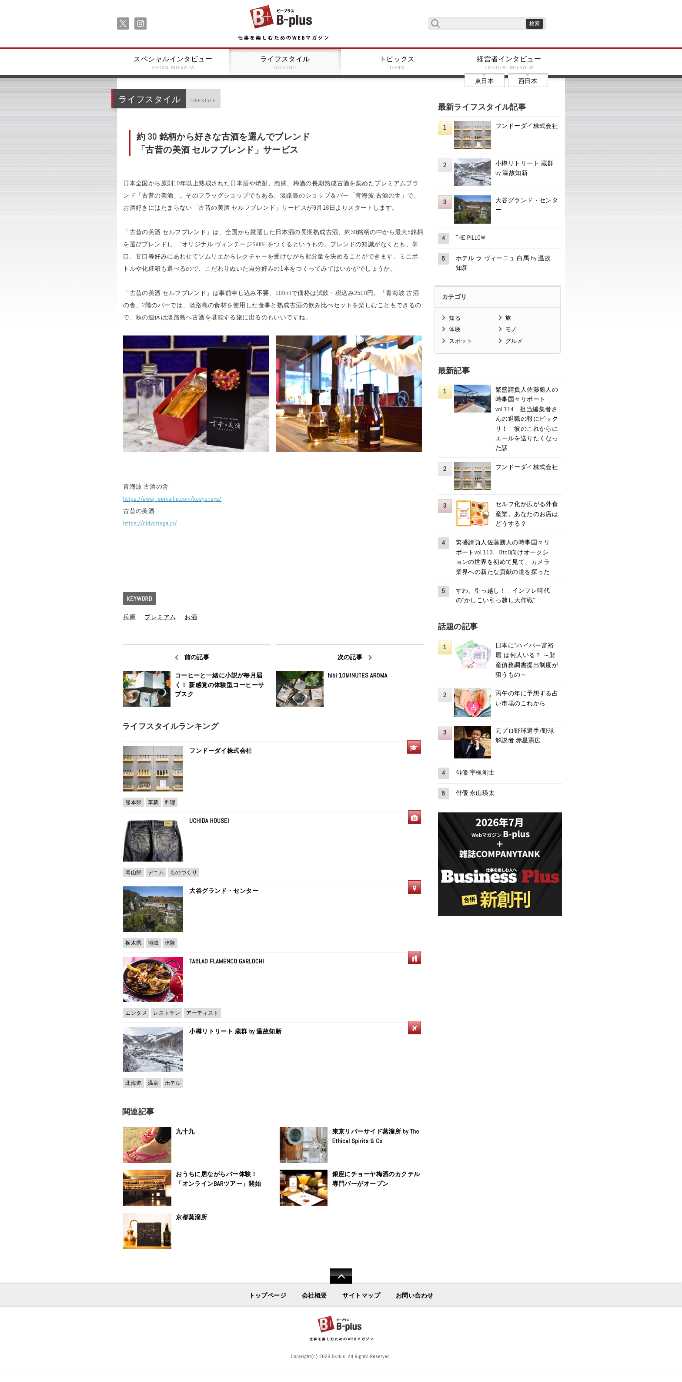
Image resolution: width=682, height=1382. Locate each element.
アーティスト (202, 1013)
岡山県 (133, 872)
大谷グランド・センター (223, 891)
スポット (460, 341)
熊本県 (133, 802)
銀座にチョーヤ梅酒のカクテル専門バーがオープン (376, 1178)
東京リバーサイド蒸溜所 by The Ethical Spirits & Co (375, 1136)
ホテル (173, 1083)
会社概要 (314, 1295)
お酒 (190, 617)
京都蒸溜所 (191, 1217)
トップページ (268, 1295)
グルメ (514, 341)
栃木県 (133, 942)
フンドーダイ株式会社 (223, 751)
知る (455, 318)
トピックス (397, 62)
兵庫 (129, 617)
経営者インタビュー (509, 62)
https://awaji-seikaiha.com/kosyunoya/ (172, 499)
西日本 (527, 81)
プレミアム (160, 617)
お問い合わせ (415, 1295)
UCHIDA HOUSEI (209, 821)
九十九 (185, 1131)
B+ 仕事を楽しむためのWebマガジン (283, 23)
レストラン (166, 1013)
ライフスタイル (285, 62)
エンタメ (136, 1013)
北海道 (133, 1083)
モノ (511, 329)
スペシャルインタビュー (173, 62)
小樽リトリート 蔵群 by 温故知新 (235, 1031)
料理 (170, 802)
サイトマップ (361, 1295)
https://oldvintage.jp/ (150, 523)
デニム (156, 872)
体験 (170, 942)
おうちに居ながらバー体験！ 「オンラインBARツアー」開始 (220, 1178)
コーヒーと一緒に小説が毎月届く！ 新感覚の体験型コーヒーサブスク (219, 684)
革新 (153, 802)
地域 (153, 942)
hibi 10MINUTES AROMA (358, 675)
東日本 (484, 81)
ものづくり (183, 872)
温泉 (153, 1083)
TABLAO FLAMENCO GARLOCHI (226, 961)
